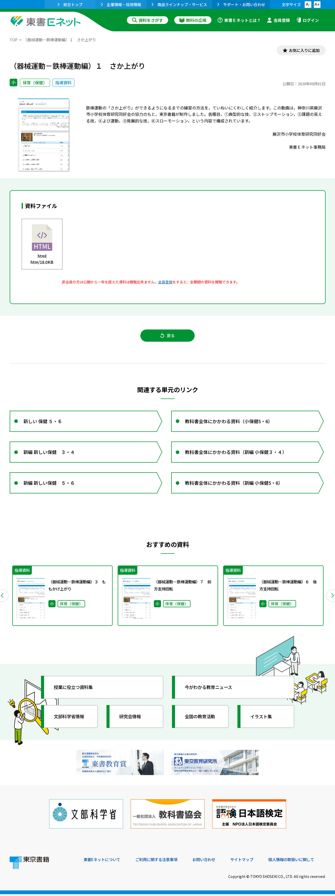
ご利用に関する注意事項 (160, 861)
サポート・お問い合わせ (241, 4)
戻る (167, 336)
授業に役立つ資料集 (75, 690)
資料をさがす (147, 20)
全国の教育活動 (201, 719)
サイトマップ (249, 861)
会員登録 (278, 20)
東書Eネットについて (103, 861)
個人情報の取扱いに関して (301, 861)
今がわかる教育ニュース (210, 690)
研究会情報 (131, 719)
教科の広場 (192, 20)
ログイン (307, 20)
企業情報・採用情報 (121, 4)
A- (308, 4)
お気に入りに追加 (303, 50)
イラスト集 (262, 719)
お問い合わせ (210, 861)
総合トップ (70, 4)
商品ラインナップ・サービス (179, 4)
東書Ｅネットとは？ (239, 20)
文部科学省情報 (70, 719)
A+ (316, 4)
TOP (14, 39)
